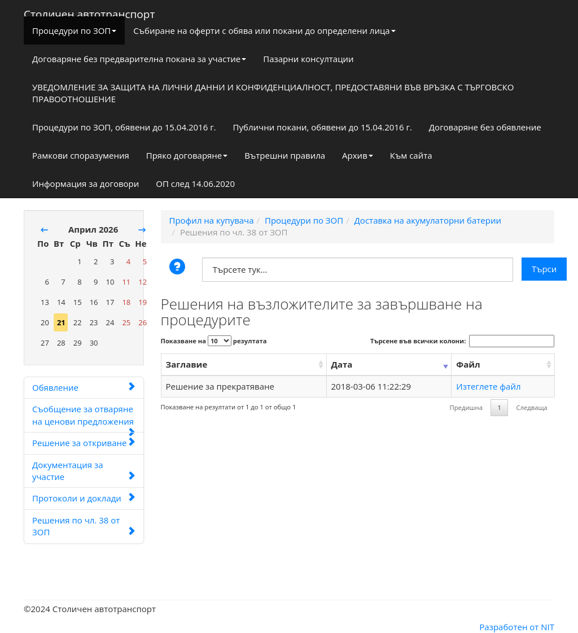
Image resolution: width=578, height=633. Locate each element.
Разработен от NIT (516, 626)
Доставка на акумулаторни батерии (427, 220)
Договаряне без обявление (485, 127)
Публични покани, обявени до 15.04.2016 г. (322, 127)
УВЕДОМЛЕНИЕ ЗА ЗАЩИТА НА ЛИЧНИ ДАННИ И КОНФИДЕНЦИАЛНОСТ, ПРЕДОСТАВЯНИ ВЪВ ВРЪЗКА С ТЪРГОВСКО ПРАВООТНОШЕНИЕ (273, 92)
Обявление (83, 387)
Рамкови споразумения (80, 155)
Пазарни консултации (308, 58)
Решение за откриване (83, 442)
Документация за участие (83, 470)
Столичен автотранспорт (89, 12)
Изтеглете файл (488, 386)
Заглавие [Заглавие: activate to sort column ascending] (187, 364)
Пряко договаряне (187, 155)
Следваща (531, 407)
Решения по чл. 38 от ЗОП (83, 526)
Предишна (466, 407)
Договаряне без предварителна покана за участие (139, 58)
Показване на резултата (214, 340)
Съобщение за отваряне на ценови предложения (83, 418)
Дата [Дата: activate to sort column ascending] (342, 364)
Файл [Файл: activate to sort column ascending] (468, 364)
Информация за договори (85, 183)
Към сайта (411, 155)
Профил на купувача (211, 220)
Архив (357, 155)
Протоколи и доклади (83, 498)
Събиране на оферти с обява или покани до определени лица (264, 30)
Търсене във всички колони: (462, 341)
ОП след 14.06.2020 (195, 183)
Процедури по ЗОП (74, 30)
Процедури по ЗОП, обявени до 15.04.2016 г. (124, 127)
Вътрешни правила (284, 155)
